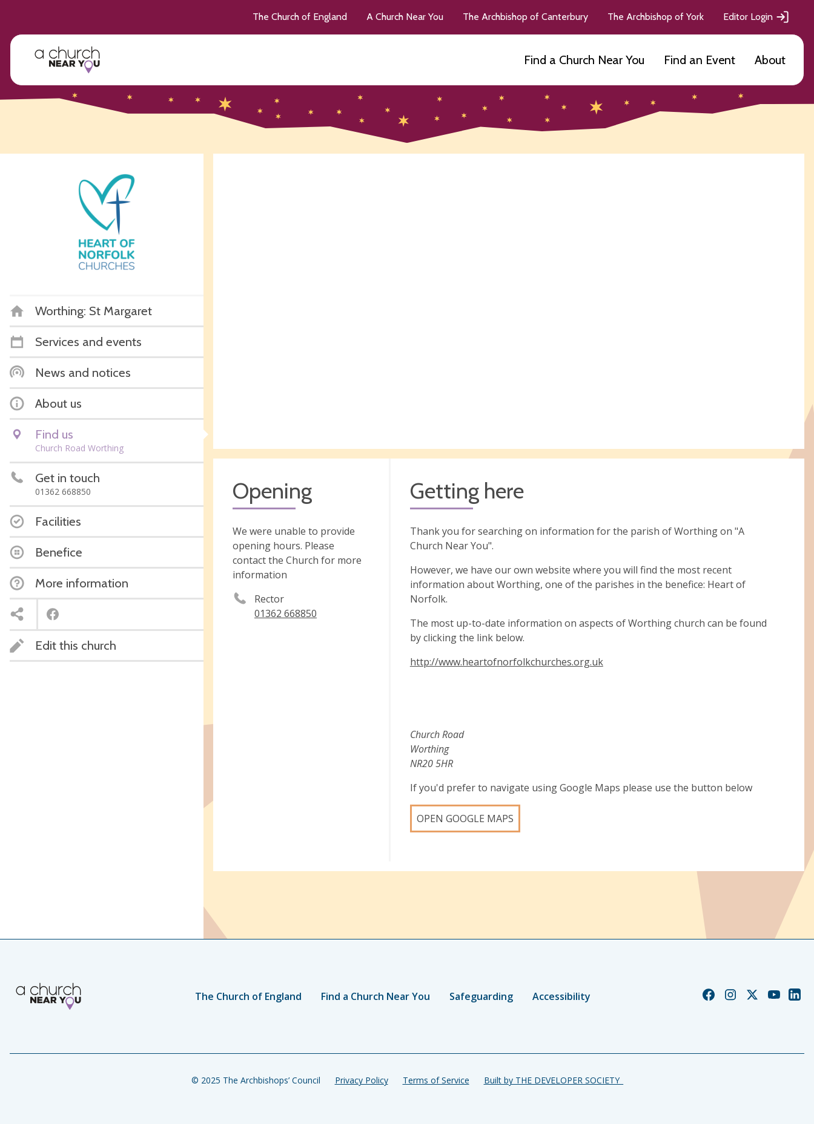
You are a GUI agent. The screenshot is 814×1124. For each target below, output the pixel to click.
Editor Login (756, 17)
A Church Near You (404, 16)
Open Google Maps (465, 818)
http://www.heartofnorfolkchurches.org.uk (506, 661)
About (770, 60)
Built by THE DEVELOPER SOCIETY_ (553, 1080)
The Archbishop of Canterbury (525, 16)
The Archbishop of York (655, 16)
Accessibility (561, 996)
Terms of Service (436, 1080)
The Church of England (300, 16)
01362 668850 (285, 613)
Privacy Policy (361, 1080)
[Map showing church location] (508, 301)
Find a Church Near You (584, 60)
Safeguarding (481, 996)
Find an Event (699, 60)
